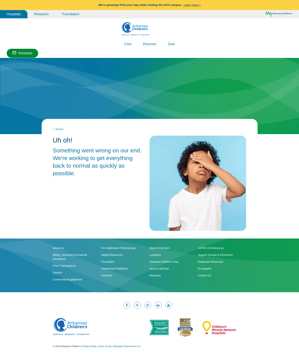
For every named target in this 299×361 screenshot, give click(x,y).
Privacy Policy (89, 346)
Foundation (70, 14)
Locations (155, 254)
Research (41, 14)
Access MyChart (159, 268)
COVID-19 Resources (211, 247)
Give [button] (171, 44)
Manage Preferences (124, 346)
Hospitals (14, 14)
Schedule (25, 53)
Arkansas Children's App (164, 261)
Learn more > (192, 4)
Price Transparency (64, 265)
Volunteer (106, 275)
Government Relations (114, 268)
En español (204, 268)
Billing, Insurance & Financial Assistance (70, 256)
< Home (58, 129)
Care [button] (128, 44)
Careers (57, 272)
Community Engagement (67, 279)
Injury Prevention (160, 247)
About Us (58, 247)
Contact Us (204, 275)
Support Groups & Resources (215, 254)
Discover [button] (149, 44)
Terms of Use (105, 346)
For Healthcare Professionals (118, 247)
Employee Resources (210, 261)
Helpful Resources (112, 254)
